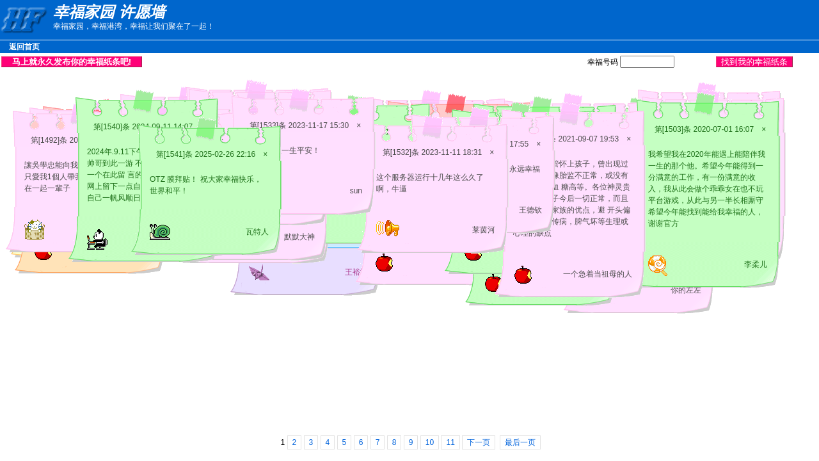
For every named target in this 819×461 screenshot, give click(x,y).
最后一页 (520, 442)
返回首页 (24, 46)
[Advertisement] (339, 61)
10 (429, 442)
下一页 (478, 442)
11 (450, 442)
